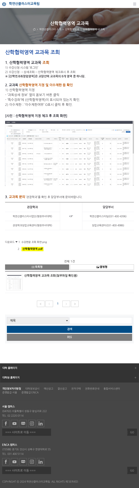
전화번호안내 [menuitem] (92, 388)
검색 (69, 329)
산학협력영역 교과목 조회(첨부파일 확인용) (50, 275)
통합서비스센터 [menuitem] (112, 388)
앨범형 (101, 267)
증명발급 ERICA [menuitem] (30, 392)
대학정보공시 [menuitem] (32, 388)
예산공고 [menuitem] (48, 388)
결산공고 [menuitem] (62, 388)
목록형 (37, 267)
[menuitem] (11, 388)
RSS (69, 337)
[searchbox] (101, 320)
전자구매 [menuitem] (76, 388)
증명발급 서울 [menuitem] (9, 392)
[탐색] (134, 4)
